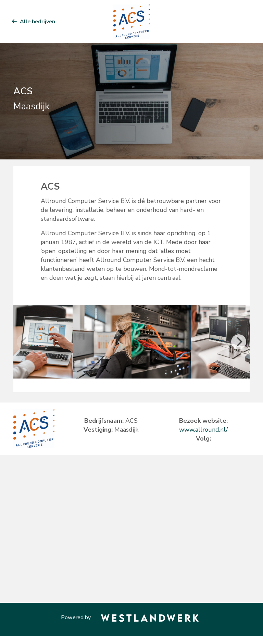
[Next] (238, 341)
